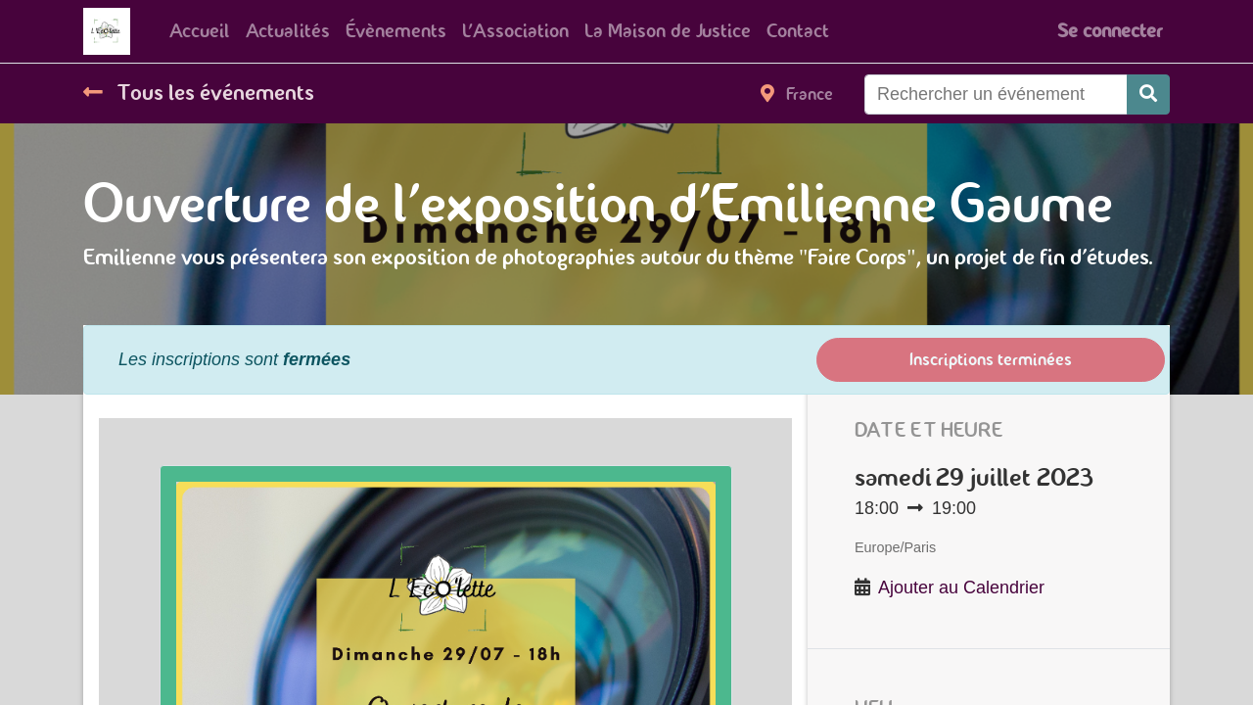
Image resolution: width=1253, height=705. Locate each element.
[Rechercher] (1148, 94)
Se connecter (1109, 31)
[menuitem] (200, 31)
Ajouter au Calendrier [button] (961, 587)
